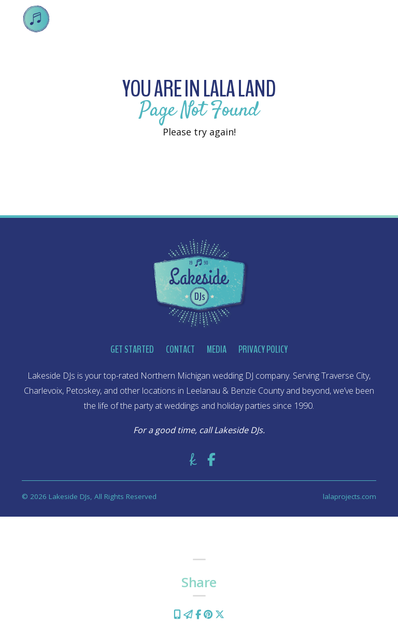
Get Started (132, 349)
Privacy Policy (263, 349)
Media (216, 349)
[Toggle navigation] (361, 19)
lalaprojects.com (349, 496)
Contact (180, 349)
